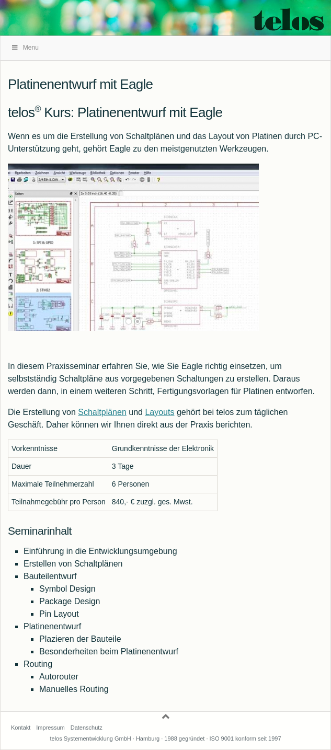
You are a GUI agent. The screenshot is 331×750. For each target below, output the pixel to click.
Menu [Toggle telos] (25, 47)
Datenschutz (86, 727)
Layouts (159, 412)
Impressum (50, 727)
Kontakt (20, 727)
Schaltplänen (102, 412)
